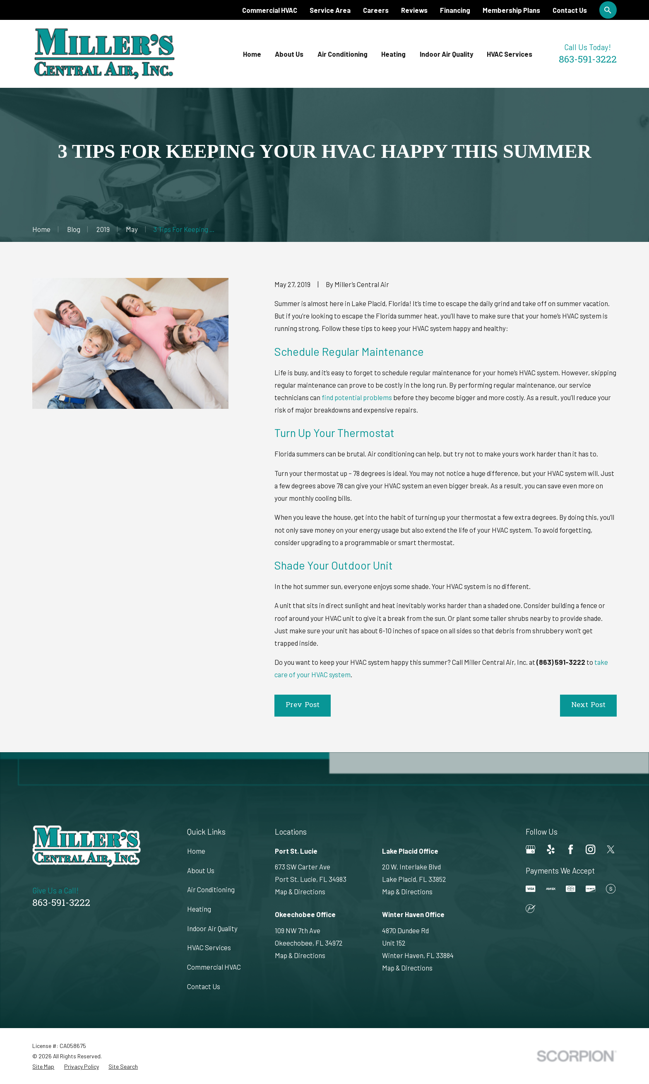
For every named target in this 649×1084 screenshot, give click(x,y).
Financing (455, 10)
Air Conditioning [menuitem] (342, 54)
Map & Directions (300, 891)
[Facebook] (570, 849)
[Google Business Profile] (530, 849)
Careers (376, 10)
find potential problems (357, 397)
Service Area (330, 10)
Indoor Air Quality (212, 928)
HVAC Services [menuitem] (509, 54)
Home (196, 851)
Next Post (588, 705)
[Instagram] (590, 849)
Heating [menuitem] (393, 54)
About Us (200, 870)
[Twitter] (610, 849)
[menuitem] (43, 1066)
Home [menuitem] (252, 54)
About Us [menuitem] (289, 54)
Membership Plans (511, 10)
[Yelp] (550, 849)
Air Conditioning (211, 889)
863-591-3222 (588, 60)
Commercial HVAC (269, 10)
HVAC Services (209, 947)
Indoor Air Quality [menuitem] (446, 54)
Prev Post (303, 705)
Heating (199, 909)
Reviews (414, 10)
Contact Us (570, 10)
